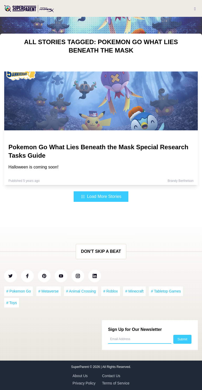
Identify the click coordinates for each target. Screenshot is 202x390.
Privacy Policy (84, 383)
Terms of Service (115, 383)
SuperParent (80, 367)
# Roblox (110, 291)
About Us (80, 376)
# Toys (11, 303)
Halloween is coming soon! (33, 167)
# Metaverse (48, 291)
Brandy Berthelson (181, 181)
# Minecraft (134, 291)
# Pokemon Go (18, 291)
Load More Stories (101, 196)
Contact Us (111, 376)
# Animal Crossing (81, 291)
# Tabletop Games (166, 291)
